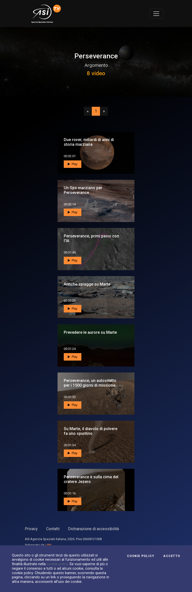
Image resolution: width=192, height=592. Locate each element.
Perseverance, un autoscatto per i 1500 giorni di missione (90, 383)
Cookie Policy (140, 556)
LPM (48, 545)
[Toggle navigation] (156, 14)
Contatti (53, 528)
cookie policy (57, 564)
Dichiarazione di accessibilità (93, 528)
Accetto (171, 556)
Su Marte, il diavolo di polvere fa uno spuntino (90, 431)
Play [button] (72, 164)
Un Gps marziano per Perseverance (83, 190)
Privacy (31, 528)
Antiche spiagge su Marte (87, 284)
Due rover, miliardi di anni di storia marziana (89, 142)
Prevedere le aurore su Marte (90, 332)
